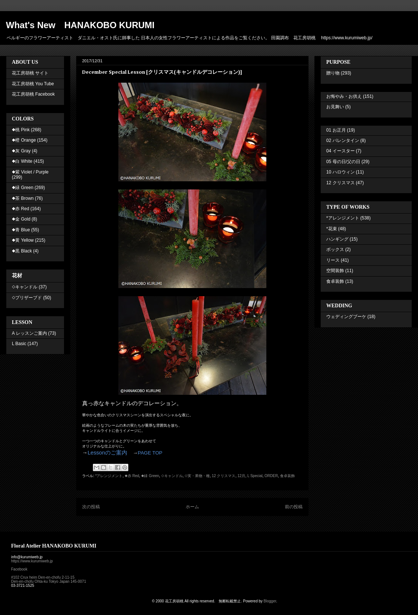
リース (333, 260)
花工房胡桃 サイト (30, 73)
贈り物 (333, 73)
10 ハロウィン (340, 172)
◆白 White (22, 161)
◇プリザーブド (27, 297)
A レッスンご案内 (29, 333)
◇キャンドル (172, 476)
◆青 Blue (21, 229)
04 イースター (340, 150)
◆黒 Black (22, 251)
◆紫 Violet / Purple (30, 172)
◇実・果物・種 (197, 476)
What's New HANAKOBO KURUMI (80, 25)
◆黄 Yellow (23, 240)
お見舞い (335, 106)
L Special (255, 476)
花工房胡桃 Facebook (33, 94)
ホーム (192, 506)
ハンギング (337, 239)
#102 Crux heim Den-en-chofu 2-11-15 (42, 577)
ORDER (271, 476)
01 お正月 (336, 130)
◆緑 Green (150, 476)
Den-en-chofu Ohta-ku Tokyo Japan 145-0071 (48, 581)
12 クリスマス (224, 476)
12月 (241, 476)
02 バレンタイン (342, 140)
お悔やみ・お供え (344, 96)
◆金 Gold (21, 219)
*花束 (331, 228)
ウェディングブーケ (346, 316)
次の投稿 (91, 506)
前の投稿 (294, 506)
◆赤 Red (132, 476)
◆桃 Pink (21, 129)
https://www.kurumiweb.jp (32, 561)
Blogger (270, 601)
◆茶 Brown (23, 198)
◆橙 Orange (24, 140)
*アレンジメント (109, 476)
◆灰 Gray (21, 150)
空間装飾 (335, 270)
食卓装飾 (287, 476)
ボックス (335, 249)
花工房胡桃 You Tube (33, 83)
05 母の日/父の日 (343, 161)
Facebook (19, 569)
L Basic (19, 343)
